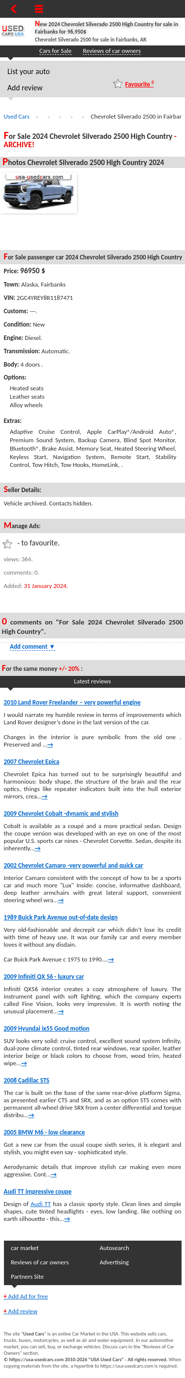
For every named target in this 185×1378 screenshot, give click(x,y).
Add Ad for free (25, 1296)
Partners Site (27, 1276)
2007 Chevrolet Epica (32, 761)
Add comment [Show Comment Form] (32, 646)
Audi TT (41, 1204)
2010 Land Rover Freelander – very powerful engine (72, 702)
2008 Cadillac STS (26, 1080)
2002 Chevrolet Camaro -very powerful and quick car (74, 865)
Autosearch (114, 1248)
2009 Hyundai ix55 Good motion (47, 1028)
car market (24, 1248)
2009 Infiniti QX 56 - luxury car (44, 976)
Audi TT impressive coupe (38, 1191)
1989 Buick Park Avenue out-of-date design (61, 917)
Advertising (114, 1262)
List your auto (28, 71)
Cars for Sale (55, 50)
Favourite (139, 84)
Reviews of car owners (112, 50)
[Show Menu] (39, 8)
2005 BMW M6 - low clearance (44, 1132)
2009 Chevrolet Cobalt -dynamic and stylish (61, 813)
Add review (24, 87)
